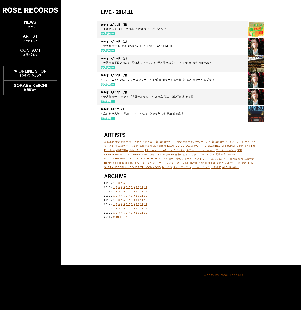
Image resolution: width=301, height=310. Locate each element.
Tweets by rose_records (223, 275)
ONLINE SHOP (30, 73)
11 (141, 187)
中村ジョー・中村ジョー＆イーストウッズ (185, 158)
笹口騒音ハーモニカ (127, 146)
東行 (240, 150)
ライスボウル (157, 154)
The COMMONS (150, 167)
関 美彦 (242, 162)
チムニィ (125, 154)
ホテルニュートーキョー (200, 150)
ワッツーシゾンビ (147, 162)
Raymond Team (114, 162)
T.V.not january (190, 162)
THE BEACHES (211, 146)
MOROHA (122, 150)
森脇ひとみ (181, 154)
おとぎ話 (167, 167)
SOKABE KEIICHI (30, 87)
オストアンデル (182, 167)
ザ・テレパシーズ (169, 162)
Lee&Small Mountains (236, 146)
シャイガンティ (176, 150)
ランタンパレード (239, 141)
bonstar (232, 154)
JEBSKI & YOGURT (126, 167)
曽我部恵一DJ (220, 141)
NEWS (30, 24)
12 (145, 187)
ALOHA (226, 167)
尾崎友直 (221, 154)
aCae (235, 167)
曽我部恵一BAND (166, 141)
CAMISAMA (111, 154)
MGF (197, 146)
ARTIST (30, 38)
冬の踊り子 (247, 158)
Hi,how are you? (156, 150)
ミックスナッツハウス (202, 154)
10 (137, 187)
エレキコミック (201, 167)
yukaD (170, 154)
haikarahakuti (140, 154)
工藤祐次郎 (146, 146)
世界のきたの (136, 150)
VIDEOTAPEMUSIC (116, 158)
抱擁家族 (109, 141)
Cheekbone (208, 162)
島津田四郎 (159, 146)
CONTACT (30, 52)
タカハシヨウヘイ (227, 162)
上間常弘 (216, 167)
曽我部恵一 (121, 141)
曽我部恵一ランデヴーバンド (194, 141)
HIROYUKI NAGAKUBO (145, 158)
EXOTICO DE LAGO (180, 146)
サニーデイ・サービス (142, 141)
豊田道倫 (235, 158)
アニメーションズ (226, 150)
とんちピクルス (220, 158)
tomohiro (130, 162)
